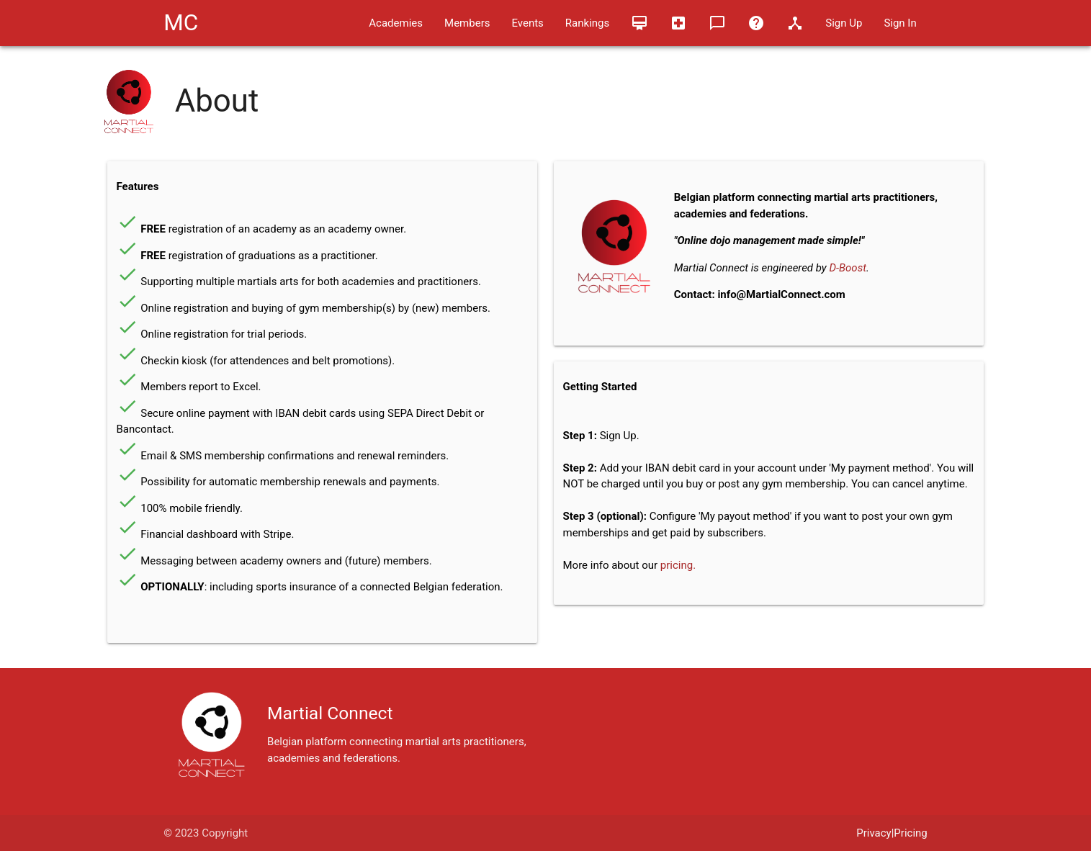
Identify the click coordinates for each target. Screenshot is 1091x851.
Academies (396, 23)
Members (467, 23)
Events (527, 23)
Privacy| (875, 833)
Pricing (910, 833)
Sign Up (843, 23)
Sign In (900, 23)
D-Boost (847, 267)
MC (180, 22)
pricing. (678, 565)
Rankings (587, 23)
